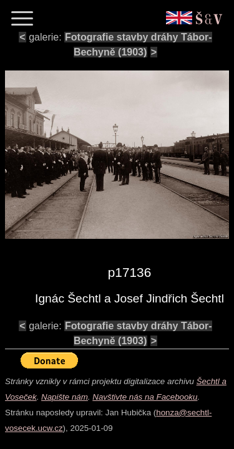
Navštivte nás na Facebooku (144, 397)
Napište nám (64, 397)
